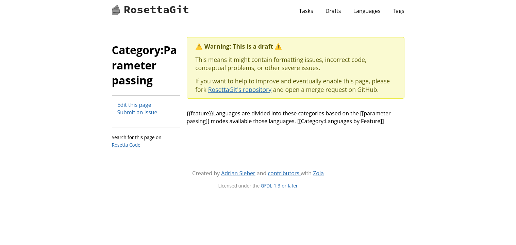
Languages (367, 11)
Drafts (333, 11)
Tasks (306, 11)
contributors (284, 173)
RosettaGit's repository (239, 89)
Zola (318, 173)
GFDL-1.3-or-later (279, 185)
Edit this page (134, 105)
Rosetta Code (126, 145)
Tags (398, 11)
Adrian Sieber (238, 173)
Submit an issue (137, 112)
